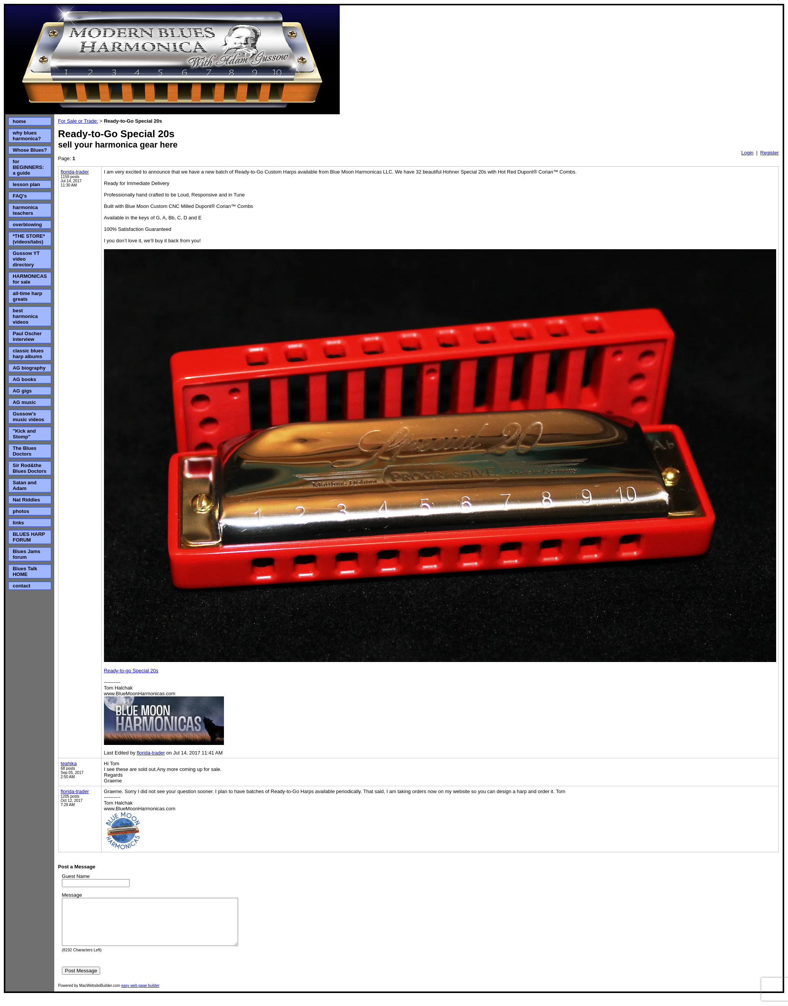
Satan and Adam (24, 485)
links (18, 523)
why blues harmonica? (27, 135)
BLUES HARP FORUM (29, 537)
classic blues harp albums (28, 353)
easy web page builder (140, 995)
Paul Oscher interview (27, 336)
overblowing (27, 224)
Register (769, 153)
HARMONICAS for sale (30, 279)
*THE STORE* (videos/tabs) (29, 239)
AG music (24, 402)
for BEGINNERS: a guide (28, 167)
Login (747, 153)
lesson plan (26, 184)
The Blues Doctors (24, 451)
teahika (69, 763)
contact (21, 586)
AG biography (29, 368)
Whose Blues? (30, 150)
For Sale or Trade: (78, 121)
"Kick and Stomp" (24, 434)
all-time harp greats (27, 296)
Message (72, 895)
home (19, 121)
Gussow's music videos (28, 416)
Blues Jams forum (26, 554)
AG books (24, 379)
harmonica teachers (25, 210)
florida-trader (75, 172)
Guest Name (76, 876)
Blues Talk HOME (25, 571)
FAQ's (20, 196)
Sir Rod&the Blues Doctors (29, 468)
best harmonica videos (25, 316)
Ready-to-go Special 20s (131, 670)
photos (21, 511)
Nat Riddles (26, 500)
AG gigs (22, 391)
